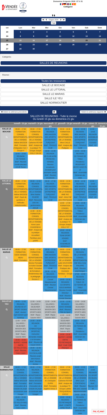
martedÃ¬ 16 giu (35, 123)
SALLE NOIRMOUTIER (6, 368)
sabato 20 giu (92, 124)
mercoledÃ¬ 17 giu (50, 124)
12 (73, 36)
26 (7, 45)
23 (7, 32)
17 (47, 40)
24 (7, 36)
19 (73, 40)
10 (47, 36)
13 (87, 36)
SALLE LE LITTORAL (6, 182)
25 (7, 40)
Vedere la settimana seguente (93, 112)
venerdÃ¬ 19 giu (80, 123)
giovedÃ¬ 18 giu (65, 123)
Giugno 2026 (53, 20)
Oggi (53, 23)
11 (60, 36)
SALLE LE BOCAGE (6, 130)
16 (34, 40)
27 (87, 45)
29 (20, 49)
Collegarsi (68, 7)
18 (60, 40)
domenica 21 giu (102, 124)
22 (20, 45)
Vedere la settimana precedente (14, 112)
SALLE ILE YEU (6, 302)
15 (20, 40)
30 (34, 49)
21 (100, 40)
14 (100, 36)
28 (100, 45)
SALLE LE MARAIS (6, 250)
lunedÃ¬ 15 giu (20, 123)
